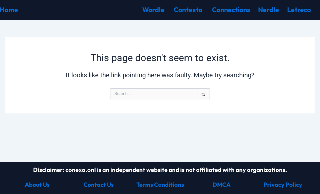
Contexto (188, 9)
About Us (37, 184)
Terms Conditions (160, 184)
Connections (231, 9)
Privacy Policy (282, 184)
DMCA (222, 184)
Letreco (299, 9)
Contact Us (99, 184)
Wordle (153, 9)
